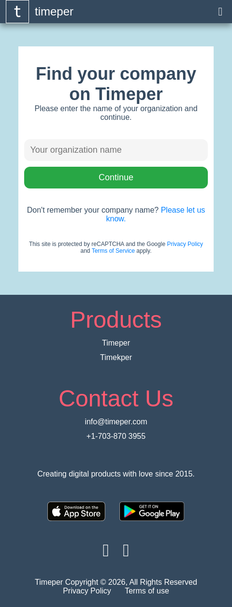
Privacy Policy (185, 244)
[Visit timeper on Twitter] (126, 550)
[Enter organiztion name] (115, 150)
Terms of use (147, 591)
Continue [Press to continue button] (116, 177)
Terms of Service (113, 250)
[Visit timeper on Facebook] (106, 550)
